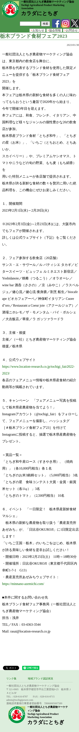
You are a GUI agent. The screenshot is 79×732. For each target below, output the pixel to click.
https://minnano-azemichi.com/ (23, 584)
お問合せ (71, 30)
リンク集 (11, 678)
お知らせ (37, 30)
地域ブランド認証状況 (40, 678)
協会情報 (54, 30)
